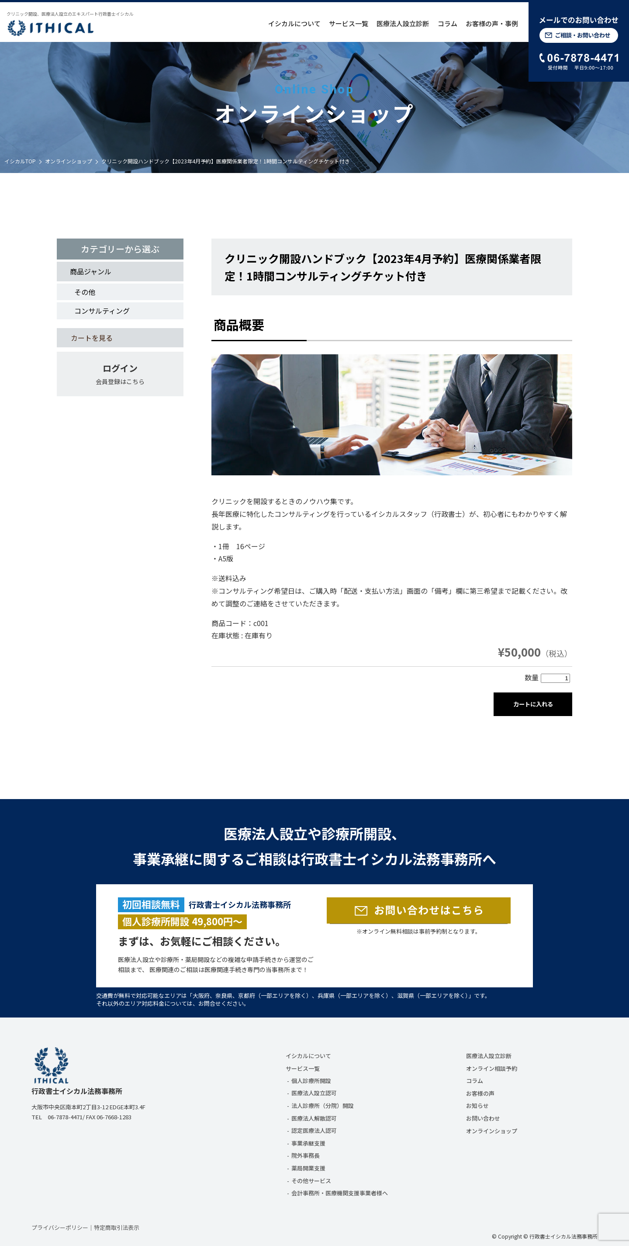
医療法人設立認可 (314, 1093)
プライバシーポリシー (59, 1227)
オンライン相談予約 (491, 1068)
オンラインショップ (68, 161)
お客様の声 (480, 1093)
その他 (84, 292)
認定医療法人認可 (314, 1130)
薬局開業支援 (308, 1168)
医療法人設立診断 (403, 23)
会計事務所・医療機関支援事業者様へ (339, 1193)
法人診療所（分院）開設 (322, 1105)
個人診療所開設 (311, 1080)
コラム (447, 23)
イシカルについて (294, 23)
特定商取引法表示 (116, 1227)
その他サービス (311, 1181)
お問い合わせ (483, 1118)
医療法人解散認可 (314, 1118)
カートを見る (92, 337)
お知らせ (477, 1105)
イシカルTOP (20, 161)
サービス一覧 (348, 23)
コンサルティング (102, 310)
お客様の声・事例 (492, 23)
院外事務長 (305, 1155)
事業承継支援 (308, 1143)
